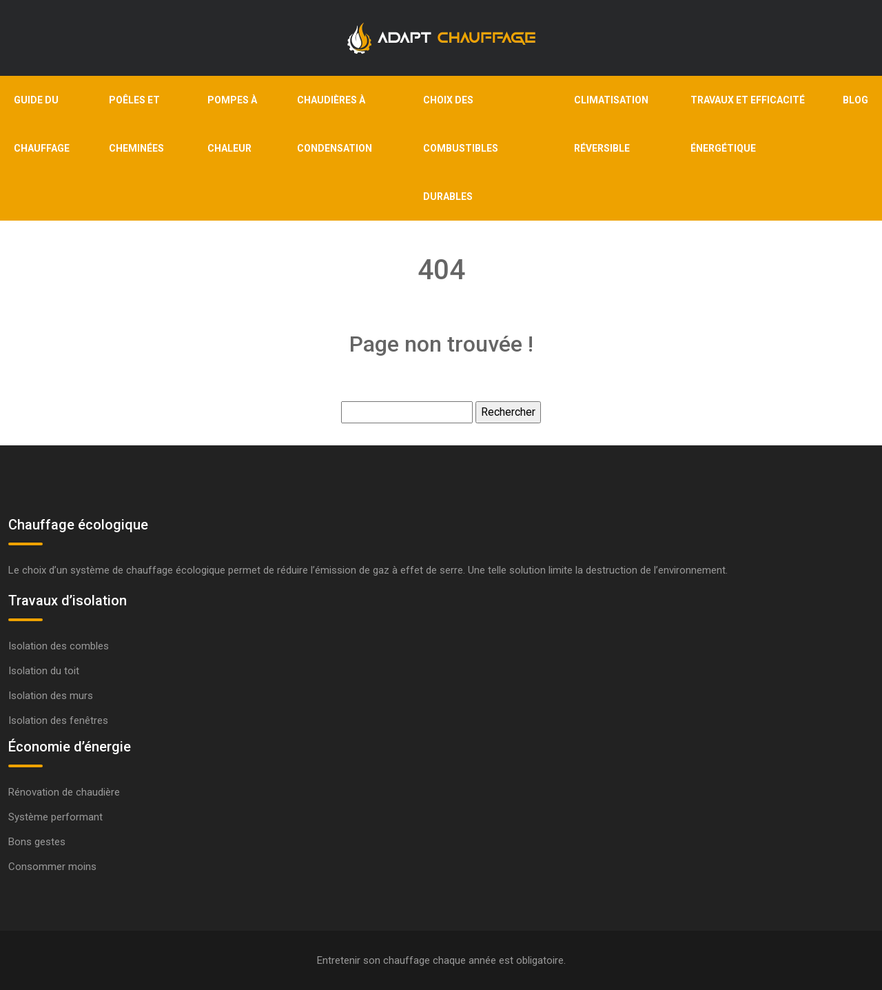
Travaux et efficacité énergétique (747, 124)
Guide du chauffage (42, 124)
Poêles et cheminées (136, 124)
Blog (855, 99)
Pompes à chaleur (232, 124)
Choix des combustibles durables (460, 148)
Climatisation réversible (611, 124)
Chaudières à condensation (334, 124)
